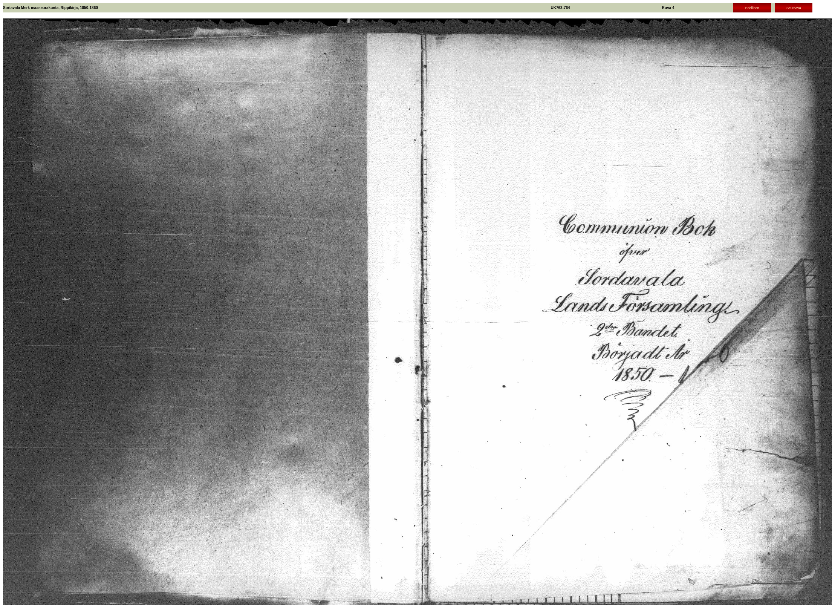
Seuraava (793, 8)
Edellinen (752, 8)
